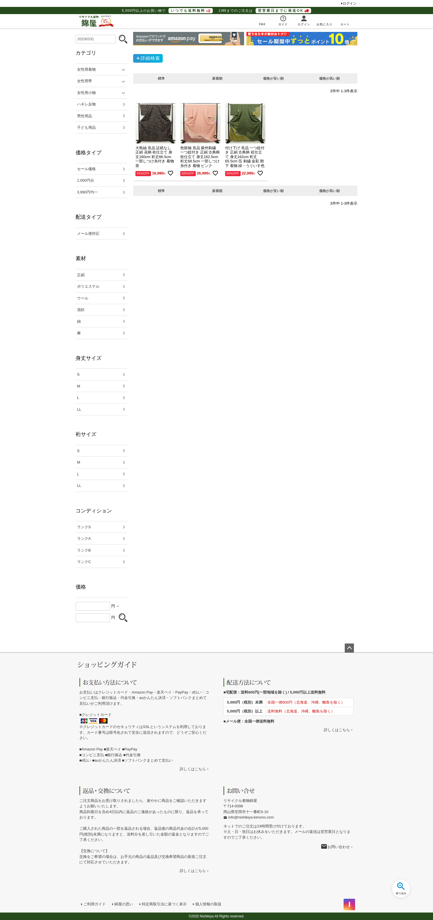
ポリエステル (88, 286)
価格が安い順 (273, 78)
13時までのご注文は (265, 10)
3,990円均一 (87, 192)
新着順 (217, 78)
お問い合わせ (338, 847)
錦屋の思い (123, 904)
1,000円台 (85, 180)
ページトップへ (349, 648)
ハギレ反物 (86, 104)
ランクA (84, 538)
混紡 (81, 310)
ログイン (350, 3)
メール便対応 (88, 233)
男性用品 (84, 116)
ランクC (84, 562)
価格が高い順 (329, 78)
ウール (82, 298)
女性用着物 (86, 69)
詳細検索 (150, 58)
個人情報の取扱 (208, 904)
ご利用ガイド (94, 904)
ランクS (84, 527)
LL (79, 409)
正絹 (81, 275)
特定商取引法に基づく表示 (164, 904)
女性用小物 (86, 93)
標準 (161, 78)
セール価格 (86, 169)
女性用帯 (84, 81)
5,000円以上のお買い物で (167, 10)
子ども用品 (86, 127)
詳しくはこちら (193, 769)
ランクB (84, 550)
